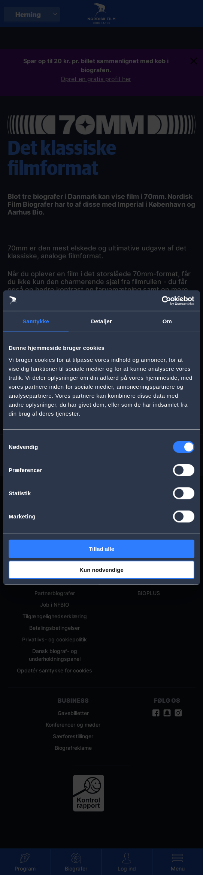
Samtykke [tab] (35, 321)
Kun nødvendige (101, 570)
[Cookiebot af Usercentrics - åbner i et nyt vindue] (161, 300)
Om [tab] (167, 321)
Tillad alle (101, 548)
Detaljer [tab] (101, 321)
